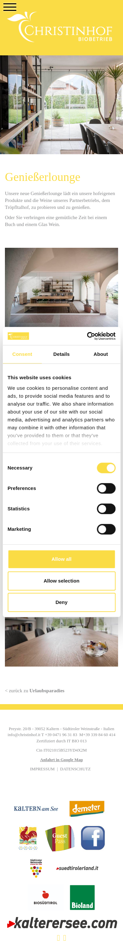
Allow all (61, 559)
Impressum (42, 768)
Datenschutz (75, 768)
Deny (61, 602)
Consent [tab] (22, 354)
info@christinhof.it (24, 734)
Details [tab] (61, 354)
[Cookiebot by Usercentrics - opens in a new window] (87, 336)
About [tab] (100, 354)
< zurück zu (34, 690)
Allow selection (61, 581)
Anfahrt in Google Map (61, 759)
